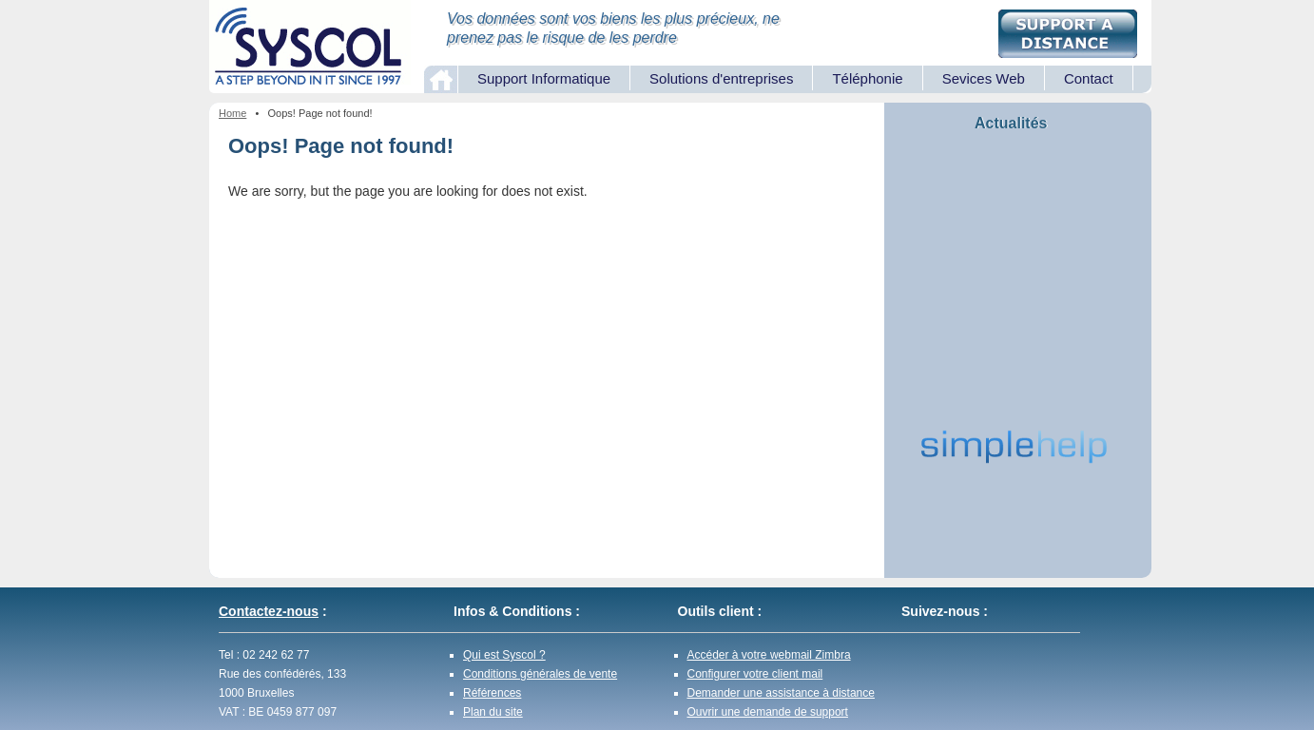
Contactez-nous (269, 611)
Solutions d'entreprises (721, 78)
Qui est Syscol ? (504, 655)
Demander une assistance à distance (781, 693)
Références (492, 693)
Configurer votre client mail (755, 674)
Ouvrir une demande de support (767, 712)
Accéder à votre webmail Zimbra (769, 655)
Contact (1088, 78)
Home (232, 113)
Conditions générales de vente (540, 674)
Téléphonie (867, 78)
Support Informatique (543, 78)
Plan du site (493, 712)
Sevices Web (983, 78)
